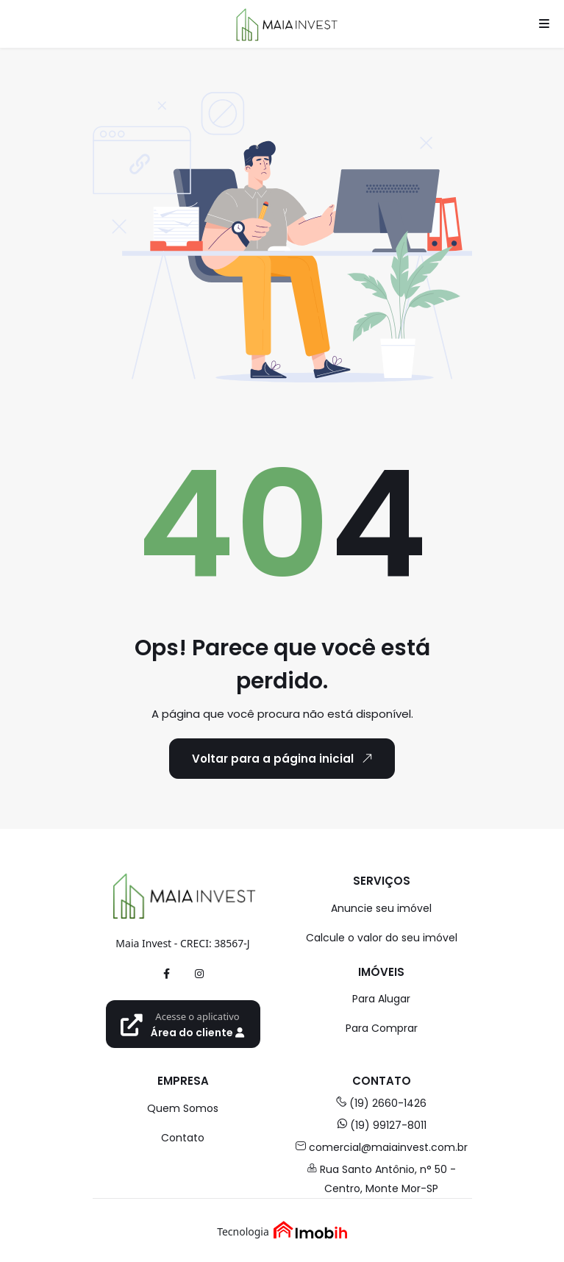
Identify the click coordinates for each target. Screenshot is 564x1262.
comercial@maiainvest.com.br (382, 1147)
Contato (182, 1137)
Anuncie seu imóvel (381, 908)
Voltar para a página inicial (284, 758)
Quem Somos (182, 1108)
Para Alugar (381, 998)
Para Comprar (382, 1028)
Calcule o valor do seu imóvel (381, 937)
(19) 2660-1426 (381, 1103)
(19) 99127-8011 (381, 1125)
